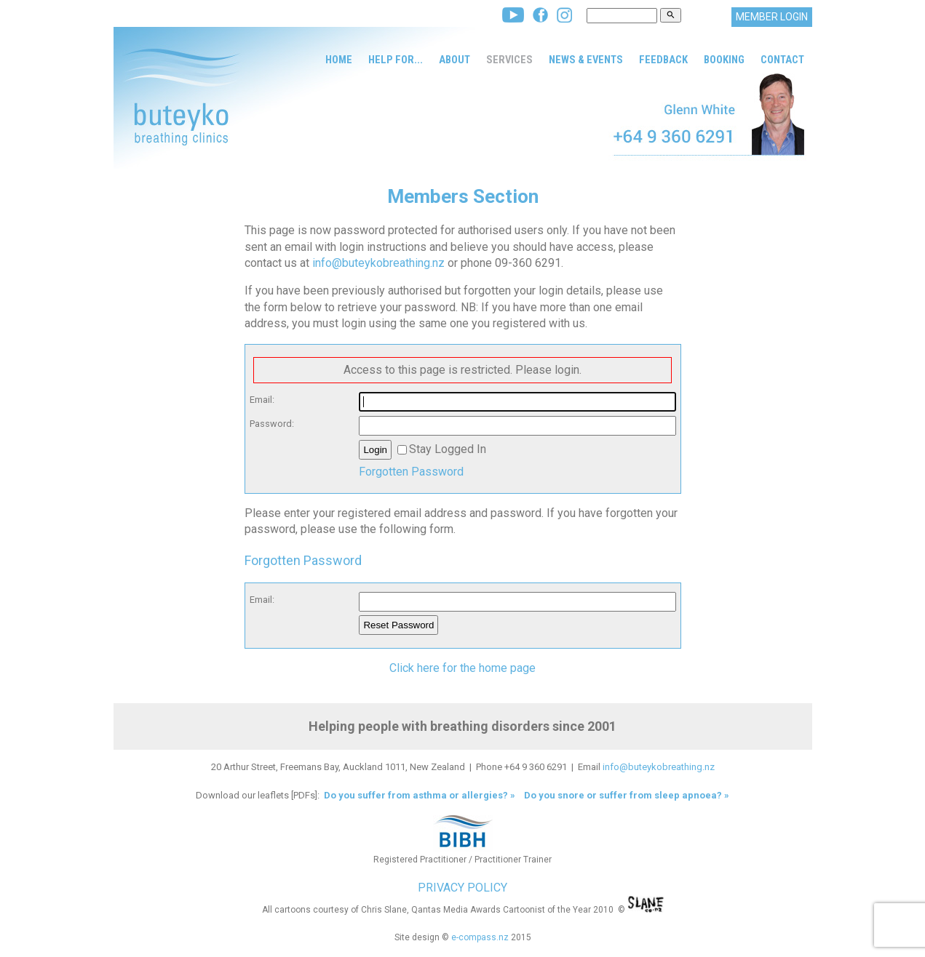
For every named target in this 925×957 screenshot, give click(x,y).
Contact (782, 59)
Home (338, 59)
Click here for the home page (462, 668)
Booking (724, 59)
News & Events (586, 59)
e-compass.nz (480, 937)
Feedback (663, 59)
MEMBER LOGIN (772, 17)
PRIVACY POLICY (462, 887)
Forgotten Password (411, 471)
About (454, 59)
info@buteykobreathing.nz (378, 263)
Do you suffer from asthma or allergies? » (418, 795)
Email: (262, 399)
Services (509, 59)
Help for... (395, 59)
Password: (272, 423)
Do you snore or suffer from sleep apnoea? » (626, 795)
